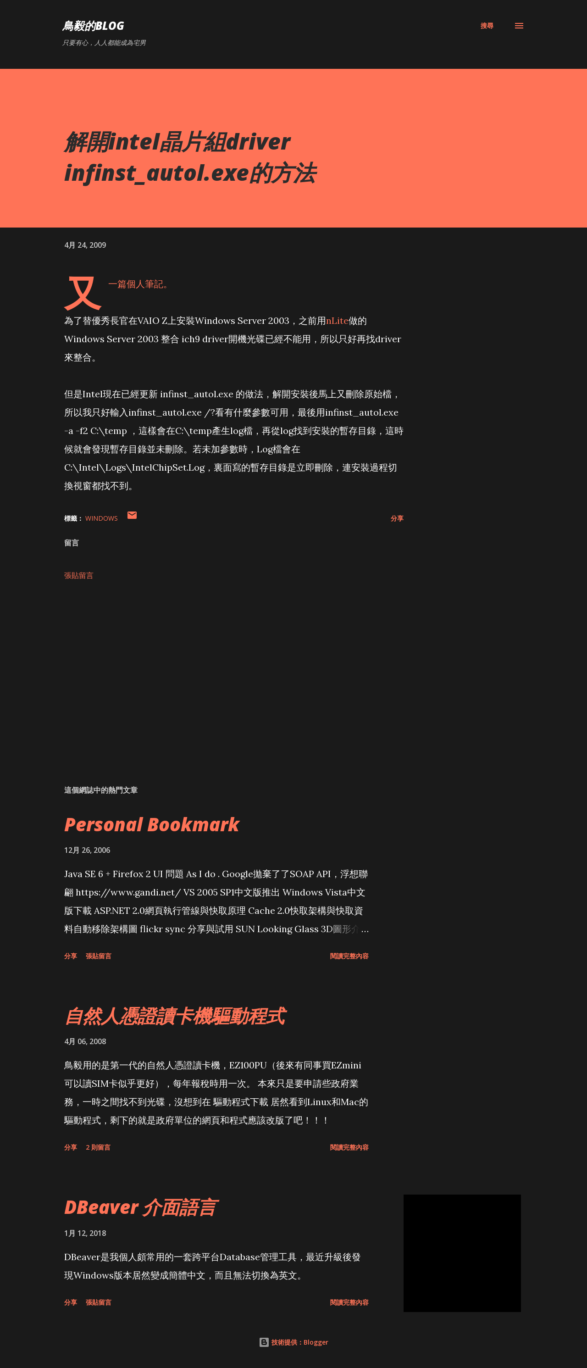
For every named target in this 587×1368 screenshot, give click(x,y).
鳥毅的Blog (93, 25)
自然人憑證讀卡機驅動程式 (174, 1015)
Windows (101, 518)
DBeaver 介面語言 (140, 1206)
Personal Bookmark (151, 824)
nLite (337, 320)
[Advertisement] (219, 670)
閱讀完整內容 (349, 955)
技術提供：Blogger (293, 1342)
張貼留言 (79, 575)
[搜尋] (487, 25)
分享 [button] (397, 518)
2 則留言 (98, 1147)
